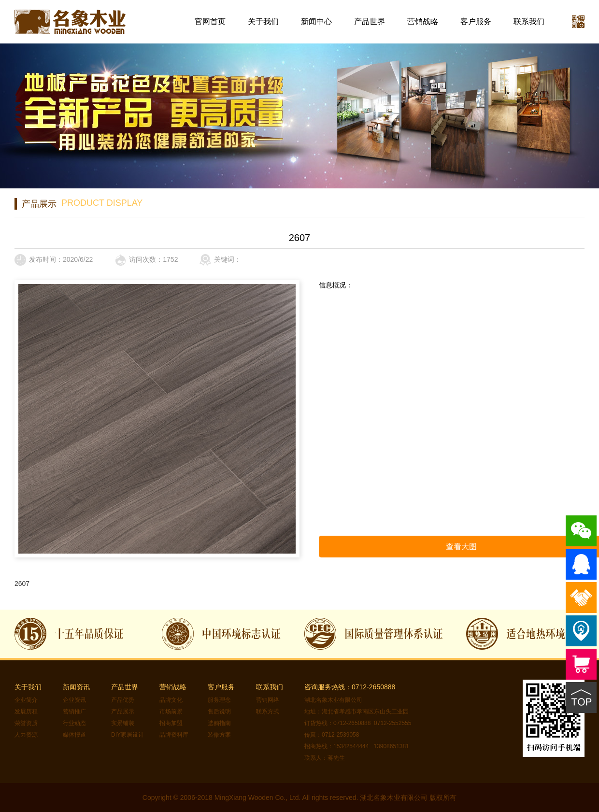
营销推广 (74, 711)
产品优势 (122, 700)
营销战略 (422, 21)
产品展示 (122, 711)
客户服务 (475, 21)
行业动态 (74, 723)
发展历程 (26, 711)
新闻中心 (316, 21)
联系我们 (528, 21)
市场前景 (171, 711)
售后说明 (219, 711)
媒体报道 (74, 734)
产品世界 (369, 21)
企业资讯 (74, 700)
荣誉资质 (26, 723)
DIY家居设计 (127, 734)
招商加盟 (171, 723)
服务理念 (219, 700)
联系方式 (267, 711)
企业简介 (26, 700)
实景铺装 (122, 723)
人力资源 (26, 734)
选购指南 (219, 723)
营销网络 (267, 700)
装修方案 (219, 734)
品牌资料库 (173, 734)
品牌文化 (171, 700)
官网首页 (210, 21)
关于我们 (263, 21)
